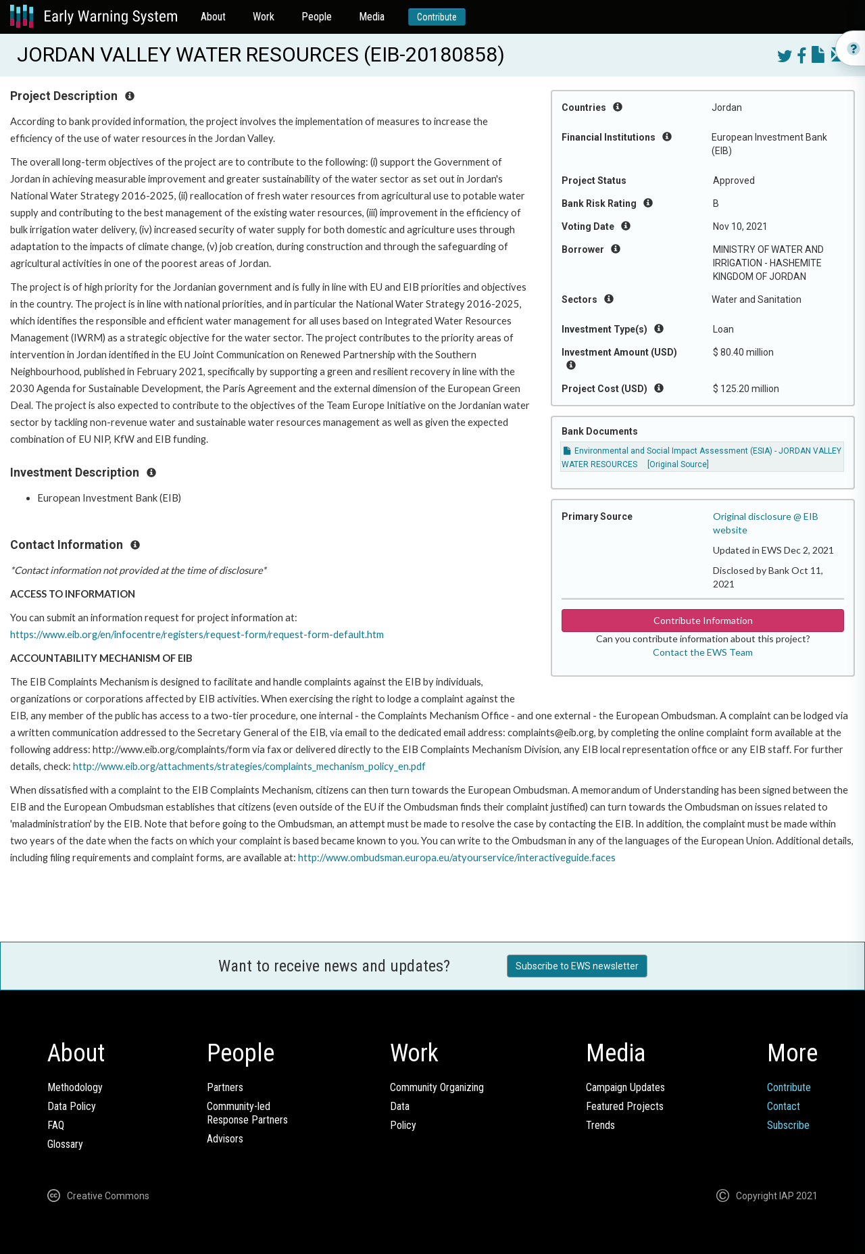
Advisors (225, 1138)
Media (372, 16)
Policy (403, 1125)
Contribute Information (703, 620)
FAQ (55, 1125)
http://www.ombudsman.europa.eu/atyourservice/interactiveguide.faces (457, 857)
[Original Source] (678, 464)
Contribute (437, 16)
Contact (783, 1106)
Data (400, 1106)
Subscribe (788, 1125)
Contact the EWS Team (703, 652)
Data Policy (71, 1106)
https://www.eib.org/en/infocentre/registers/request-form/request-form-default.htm (197, 634)
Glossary (65, 1144)
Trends (600, 1125)
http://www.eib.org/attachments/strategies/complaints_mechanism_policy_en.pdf (249, 766)
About (213, 16)
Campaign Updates (625, 1087)
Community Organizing (437, 1087)
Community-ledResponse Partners (247, 1113)
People (316, 16)
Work (263, 16)
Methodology (75, 1087)
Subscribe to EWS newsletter (577, 966)
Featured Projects (625, 1106)
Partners (225, 1087)
